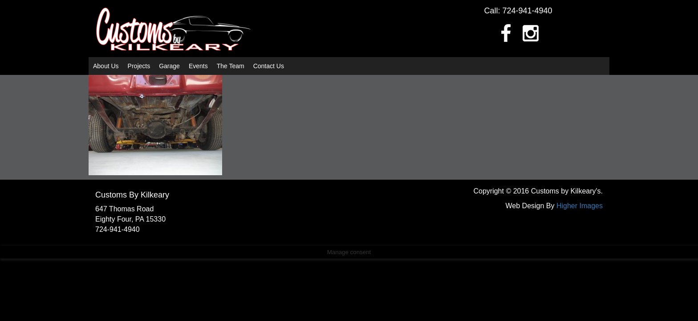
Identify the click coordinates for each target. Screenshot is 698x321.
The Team (230, 66)
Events (198, 66)
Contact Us (268, 66)
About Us (106, 66)
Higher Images (579, 206)
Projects (139, 66)
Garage (169, 66)
